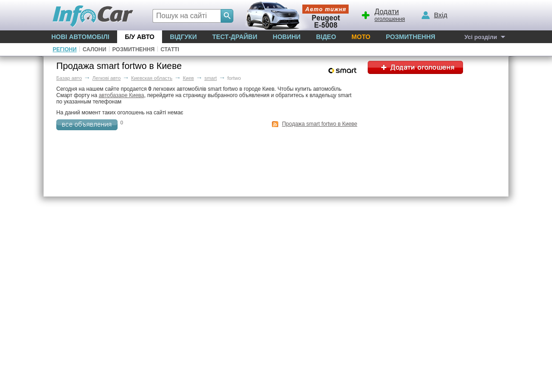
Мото (360, 36)
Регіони (65, 49)
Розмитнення (410, 36)
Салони (94, 49)
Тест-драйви (234, 36)
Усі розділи (480, 37)
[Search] (227, 16)
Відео (326, 36)
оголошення (382, 14)
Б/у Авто (139, 36)
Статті (170, 49)
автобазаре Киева (121, 95)
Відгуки (183, 36)
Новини (287, 36)
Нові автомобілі (80, 36)
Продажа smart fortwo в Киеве (319, 124)
